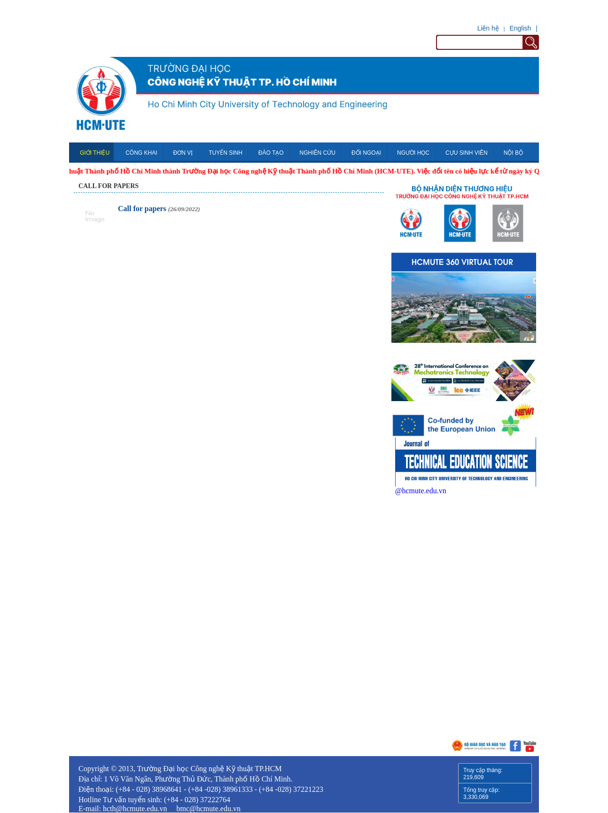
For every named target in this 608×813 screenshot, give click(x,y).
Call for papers (108, 185)
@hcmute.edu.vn (420, 491)
